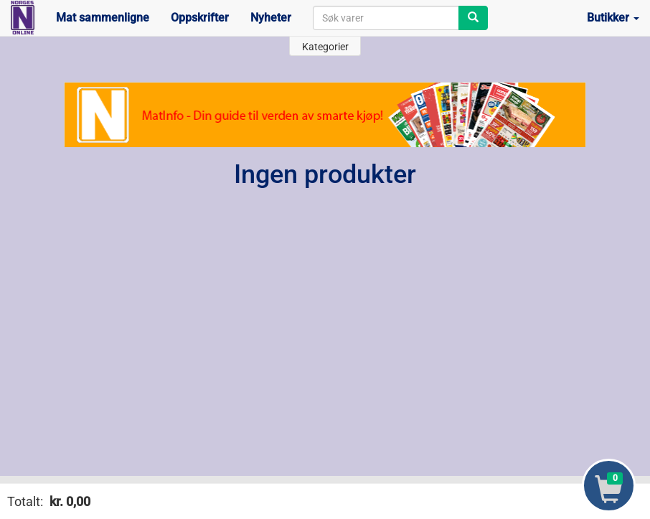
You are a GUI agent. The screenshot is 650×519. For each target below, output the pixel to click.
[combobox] (386, 18)
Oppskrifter (200, 17)
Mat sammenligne (102, 17)
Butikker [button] (613, 17)
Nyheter (270, 17)
